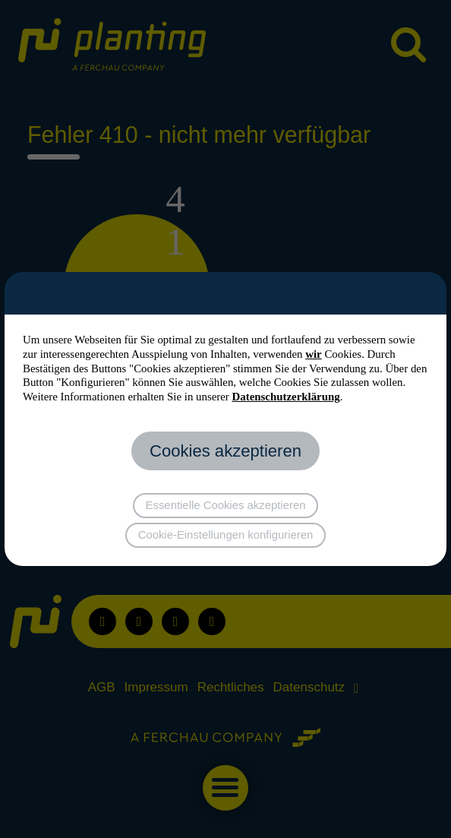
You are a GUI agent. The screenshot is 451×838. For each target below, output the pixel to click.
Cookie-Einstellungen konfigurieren (226, 535)
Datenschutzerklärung (286, 397)
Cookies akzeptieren (225, 450)
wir (313, 354)
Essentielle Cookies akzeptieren (226, 505)
